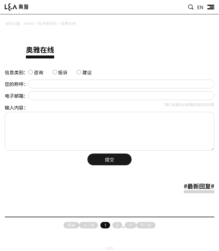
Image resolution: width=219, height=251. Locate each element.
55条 (71, 225)
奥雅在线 (68, 23)
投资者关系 (47, 23)
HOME (29, 23)
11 (130, 225)
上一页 (88, 225)
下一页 (146, 225)
